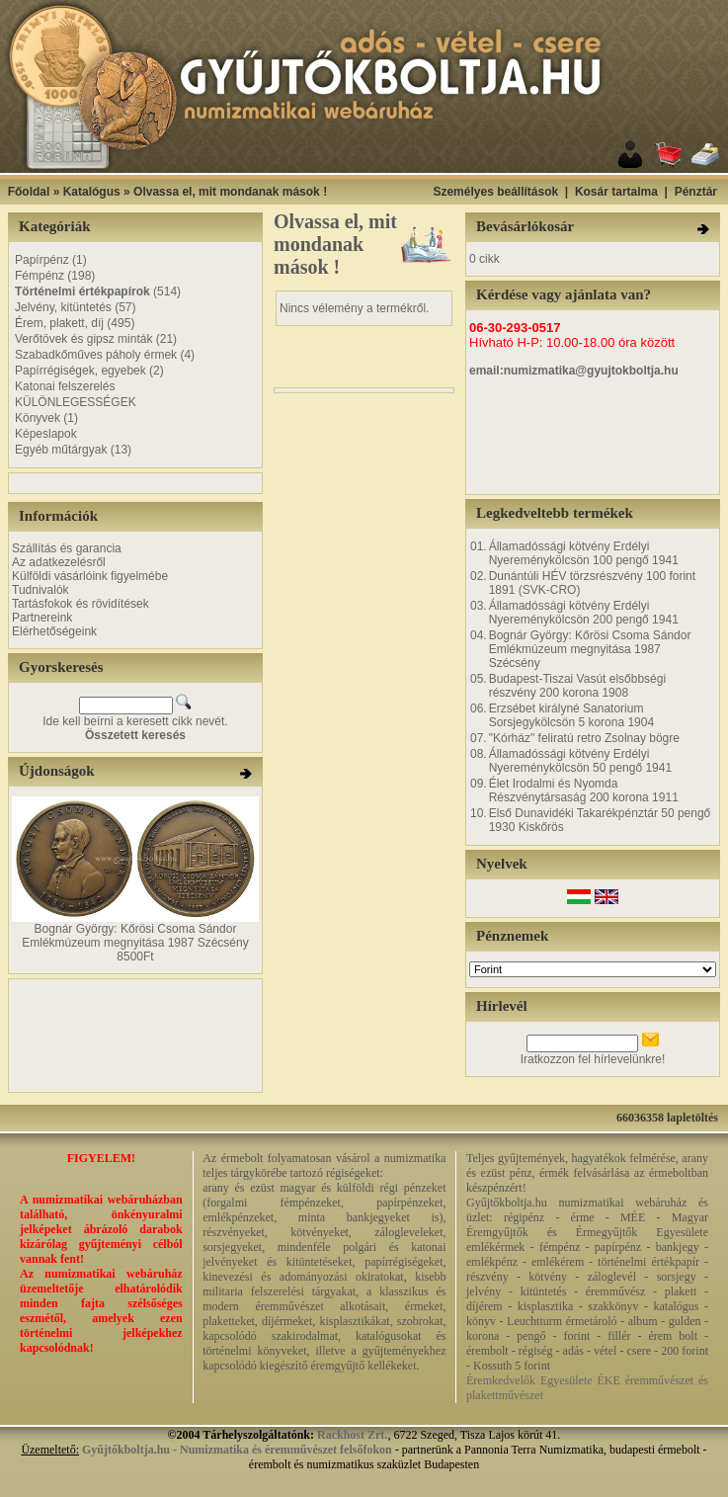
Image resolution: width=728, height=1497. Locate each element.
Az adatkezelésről (59, 562)
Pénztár (696, 192)
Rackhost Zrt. (352, 1435)
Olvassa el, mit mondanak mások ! (230, 192)
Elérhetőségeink (54, 631)
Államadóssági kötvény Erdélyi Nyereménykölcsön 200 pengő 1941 (584, 612)
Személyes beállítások (495, 192)
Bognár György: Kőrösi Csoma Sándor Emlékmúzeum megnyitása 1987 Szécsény (135, 936)
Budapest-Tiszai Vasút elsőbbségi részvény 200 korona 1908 (577, 686)
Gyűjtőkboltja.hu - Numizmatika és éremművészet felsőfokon (237, 1449)
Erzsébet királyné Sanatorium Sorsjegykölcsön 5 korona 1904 (571, 715)
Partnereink (42, 617)
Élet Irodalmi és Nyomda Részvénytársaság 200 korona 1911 (584, 790)
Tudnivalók (40, 590)
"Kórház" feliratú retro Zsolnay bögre (584, 738)
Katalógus (92, 192)
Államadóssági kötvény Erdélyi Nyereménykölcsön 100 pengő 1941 (584, 553)
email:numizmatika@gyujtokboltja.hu (574, 370)
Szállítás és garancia (66, 548)
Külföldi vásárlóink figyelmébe (90, 576)
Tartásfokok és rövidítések (80, 604)
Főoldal (29, 192)
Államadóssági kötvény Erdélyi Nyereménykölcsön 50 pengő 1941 (580, 761)
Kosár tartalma (616, 192)
